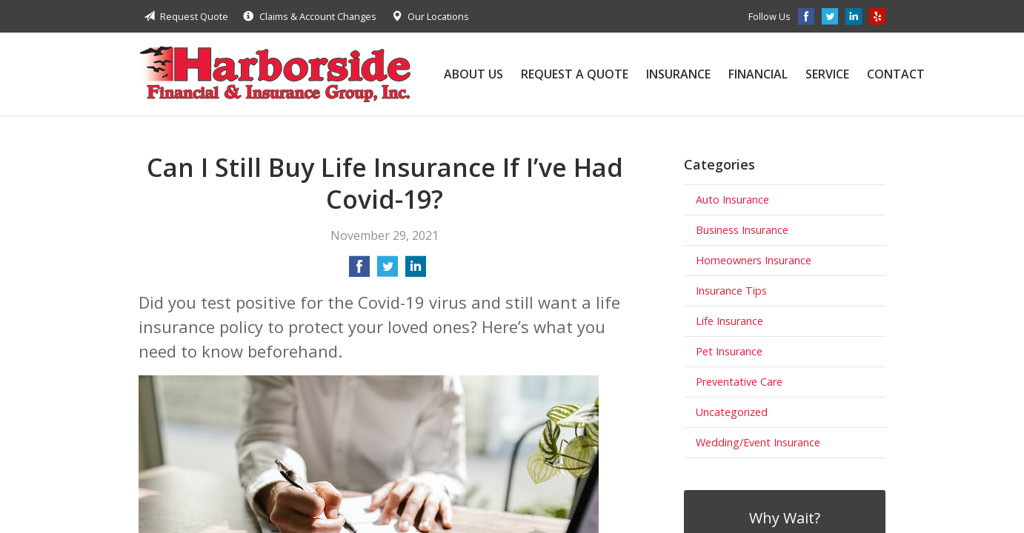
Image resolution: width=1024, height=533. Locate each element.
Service (827, 74)
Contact (896, 74)
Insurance (678, 74)
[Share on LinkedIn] (415, 271)
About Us (473, 74)
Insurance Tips (731, 291)
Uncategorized (732, 412)
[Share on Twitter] (387, 271)
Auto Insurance (732, 199)
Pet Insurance (729, 351)
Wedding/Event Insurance (758, 442)
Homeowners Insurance (753, 260)
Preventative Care (739, 382)
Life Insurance (729, 321)
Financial (758, 74)
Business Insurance (742, 230)
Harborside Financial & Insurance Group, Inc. (275, 74)
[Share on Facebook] (359, 271)
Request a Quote (574, 74)
